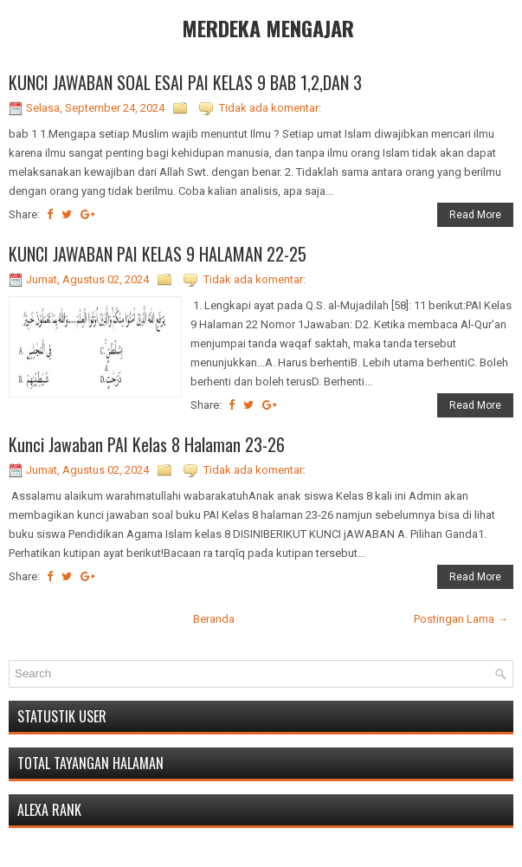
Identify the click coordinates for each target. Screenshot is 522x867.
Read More (475, 215)
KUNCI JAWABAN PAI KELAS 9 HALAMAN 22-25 (157, 253)
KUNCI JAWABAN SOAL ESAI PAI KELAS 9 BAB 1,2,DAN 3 (185, 82)
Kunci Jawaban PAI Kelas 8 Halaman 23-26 (147, 444)
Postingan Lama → (461, 618)
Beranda (214, 618)
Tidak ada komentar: (270, 107)
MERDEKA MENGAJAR (268, 27)
